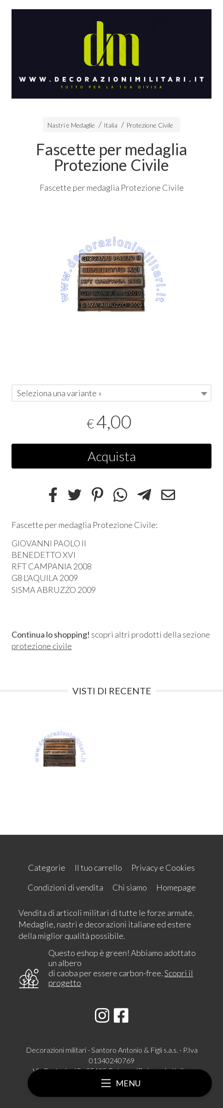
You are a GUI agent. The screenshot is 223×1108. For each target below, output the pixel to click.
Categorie (46, 867)
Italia (110, 125)
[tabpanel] (111, 284)
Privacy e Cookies (163, 867)
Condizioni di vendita (65, 887)
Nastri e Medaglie (71, 125)
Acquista (112, 456)
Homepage (176, 887)
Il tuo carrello (98, 867)
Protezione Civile (149, 125)
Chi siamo (129, 887)
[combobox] (111, 393)
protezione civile (42, 646)
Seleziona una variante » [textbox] (59, 393)
